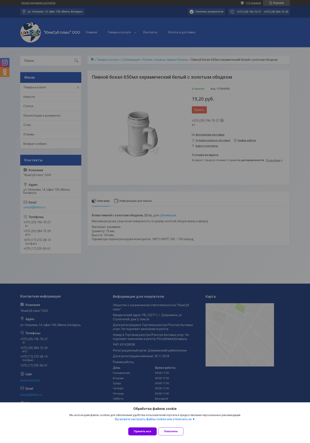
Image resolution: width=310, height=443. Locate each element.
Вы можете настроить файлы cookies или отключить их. (153, 421)
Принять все (142, 431)
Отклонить (173, 431)
